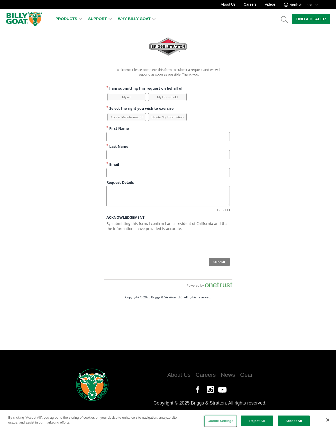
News (228, 375)
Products (69, 18)
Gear (246, 375)
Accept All (293, 421)
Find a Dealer (311, 19)
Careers (250, 4)
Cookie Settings (220, 421)
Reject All (257, 421)
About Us (228, 4)
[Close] (327, 420)
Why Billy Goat (137, 18)
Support (100, 18)
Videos (270, 4)
